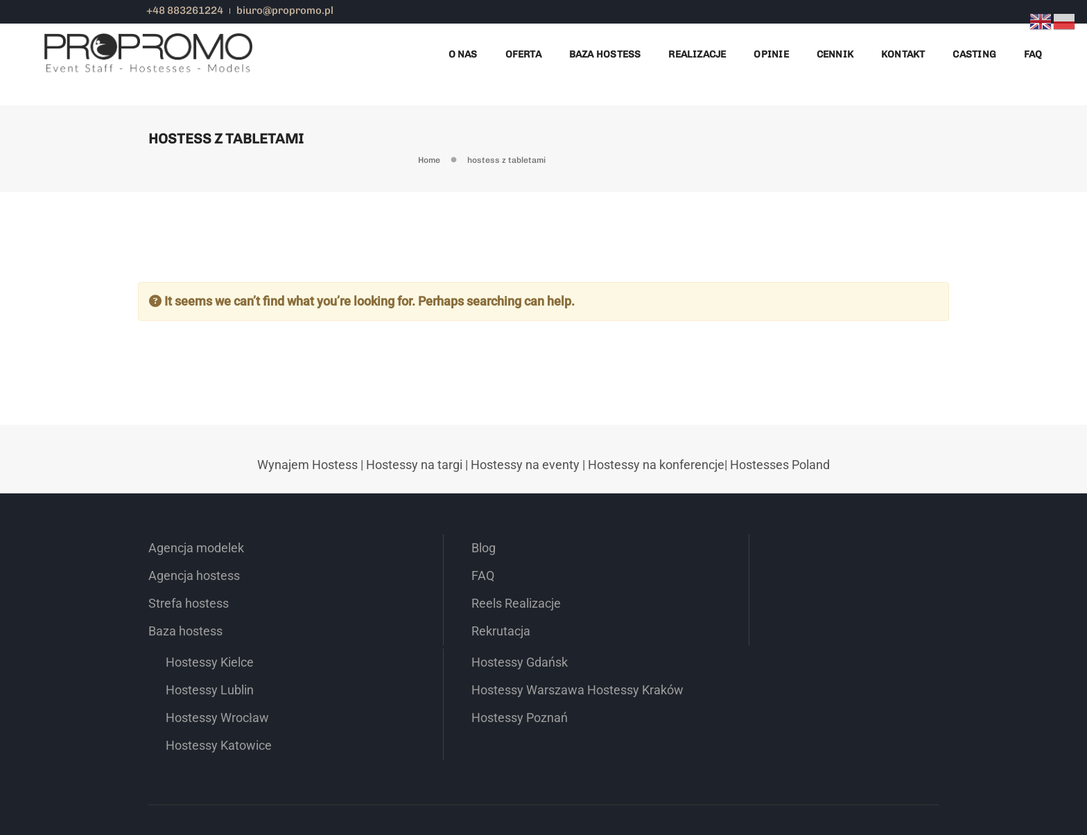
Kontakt (902, 52)
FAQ (1032, 52)
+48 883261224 (186, 10)
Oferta (523, 52)
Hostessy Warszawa (834, 615)
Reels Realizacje (417, 643)
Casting (974, 52)
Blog (384, 588)
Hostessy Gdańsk (826, 588)
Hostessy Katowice (628, 671)
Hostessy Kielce (619, 588)
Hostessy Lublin (619, 615)
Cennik (834, 52)
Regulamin (918, 783)
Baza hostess (185, 671)
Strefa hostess (188, 643)
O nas (462, 52)
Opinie (771, 52)
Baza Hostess (604, 52)
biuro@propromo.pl (287, 10)
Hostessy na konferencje (656, 504)
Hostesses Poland (780, 504)
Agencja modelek (196, 588)
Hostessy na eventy (525, 504)
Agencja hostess (194, 615)
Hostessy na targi (414, 504)
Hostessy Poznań (826, 671)
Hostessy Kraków (826, 643)
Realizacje (697, 52)
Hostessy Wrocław (626, 643)
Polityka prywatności (853, 783)
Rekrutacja (401, 671)
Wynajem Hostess (307, 504)
